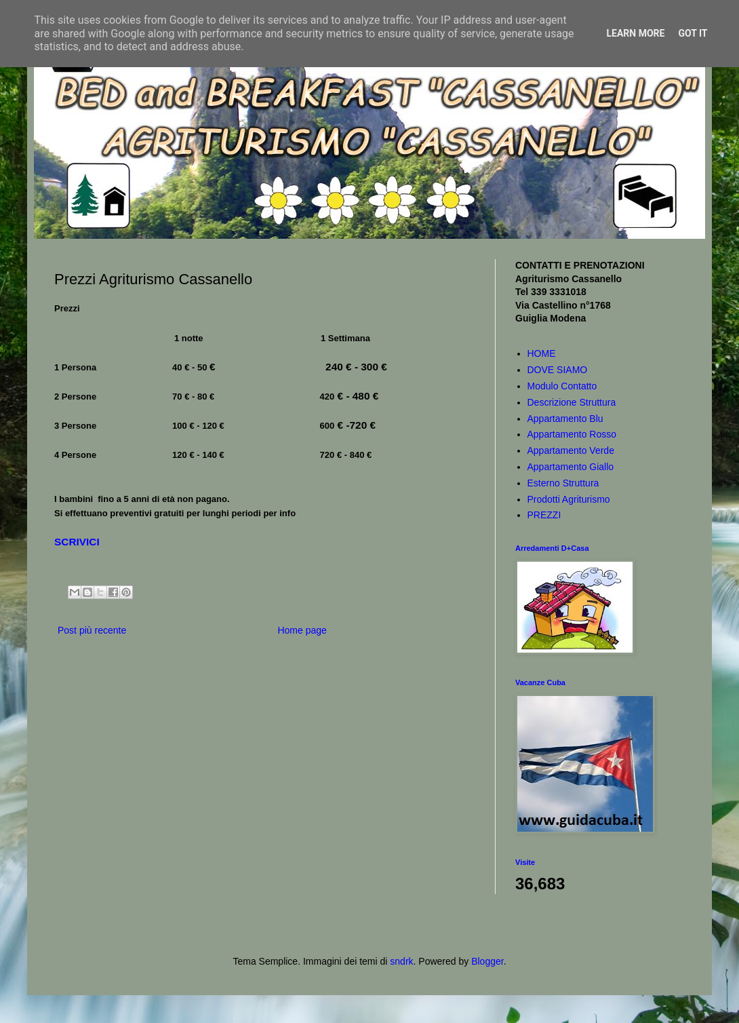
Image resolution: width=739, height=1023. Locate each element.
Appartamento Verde (570, 450)
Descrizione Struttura (571, 402)
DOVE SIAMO (557, 369)
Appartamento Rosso (572, 434)
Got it (692, 33)
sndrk (401, 961)
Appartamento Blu (565, 418)
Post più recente (92, 630)
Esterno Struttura (563, 483)
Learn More (635, 33)
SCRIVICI (77, 541)
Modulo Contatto (562, 386)
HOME (541, 353)
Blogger (487, 961)
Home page (301, 630)
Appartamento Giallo (570, 466)
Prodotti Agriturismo (568, 499)
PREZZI (544, 514)
